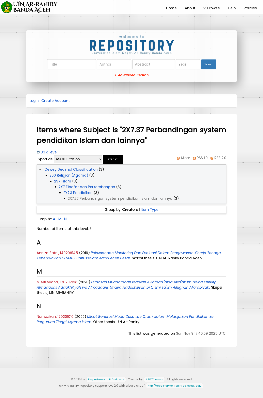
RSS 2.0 (217, 157)
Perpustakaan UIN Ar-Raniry (106, 379)
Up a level (47, 152)
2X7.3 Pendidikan (78, 192)
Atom (182, 157)
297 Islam (62, 181)
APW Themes (154, 379)
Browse (213, 8)
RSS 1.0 (199, 157)
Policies (250, 8)
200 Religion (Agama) (68, 175)
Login (34, 100)
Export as (45, 159)
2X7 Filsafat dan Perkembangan (87, 186)
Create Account (55, 100)
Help (232, 8)
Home (171, 8)
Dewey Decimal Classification (71, 169)
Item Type (149, 209)
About (190, 8)
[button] (113, 159)
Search (208, 64)
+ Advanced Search (131, 75)
